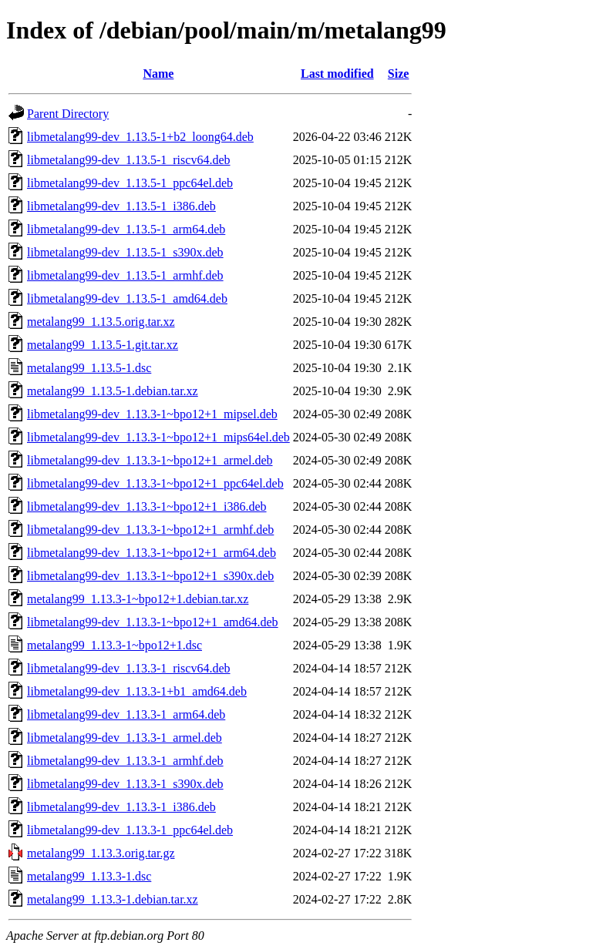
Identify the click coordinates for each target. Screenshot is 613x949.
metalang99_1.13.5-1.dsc (89, 367)
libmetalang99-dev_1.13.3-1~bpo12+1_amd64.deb (152, 622)
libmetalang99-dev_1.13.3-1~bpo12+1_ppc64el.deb (155, 483)
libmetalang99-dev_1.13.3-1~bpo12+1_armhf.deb (150, 529)
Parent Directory (68, 113)
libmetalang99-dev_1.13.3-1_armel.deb (124, 737)
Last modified (337, 73)
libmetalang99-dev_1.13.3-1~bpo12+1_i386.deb (147, 506)
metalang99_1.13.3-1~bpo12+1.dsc (114, 645)
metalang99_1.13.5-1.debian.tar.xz (112, 390)
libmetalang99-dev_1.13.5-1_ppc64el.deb (130, 182)
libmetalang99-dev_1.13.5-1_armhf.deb (125, 275)
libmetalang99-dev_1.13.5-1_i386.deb (121, 206)
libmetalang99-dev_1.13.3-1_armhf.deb (125, 760)
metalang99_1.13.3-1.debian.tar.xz (112, 899)
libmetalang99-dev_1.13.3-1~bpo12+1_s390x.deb (150, 575)
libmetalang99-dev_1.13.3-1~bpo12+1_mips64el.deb (158, 437)
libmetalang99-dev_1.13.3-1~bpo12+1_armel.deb (150, 460)
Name (158, 73)
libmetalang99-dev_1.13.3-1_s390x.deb (125, 783)
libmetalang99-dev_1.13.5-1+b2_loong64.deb (140, 136)
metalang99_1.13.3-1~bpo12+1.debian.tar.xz (137, 598)
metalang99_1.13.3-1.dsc (89, 876)
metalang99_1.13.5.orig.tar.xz (101, 321)
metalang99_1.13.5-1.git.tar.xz (102, 344)
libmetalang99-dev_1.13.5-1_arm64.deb (126, 229)
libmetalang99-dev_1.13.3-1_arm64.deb (126, 714)
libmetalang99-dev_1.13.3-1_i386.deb (121, 806)
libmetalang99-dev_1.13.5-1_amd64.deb (127, 298)
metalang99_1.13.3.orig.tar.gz (101, 853)
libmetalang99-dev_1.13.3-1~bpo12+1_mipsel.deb (152, 414)
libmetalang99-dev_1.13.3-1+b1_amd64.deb (137, 691)
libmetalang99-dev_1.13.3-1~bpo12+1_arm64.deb (151, 552)
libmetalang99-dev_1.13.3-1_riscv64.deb (129, 668)
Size (398, 73)
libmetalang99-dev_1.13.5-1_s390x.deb (125, 252)
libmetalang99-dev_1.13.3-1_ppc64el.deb (130, 830)
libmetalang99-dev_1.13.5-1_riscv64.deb (129, 159)
